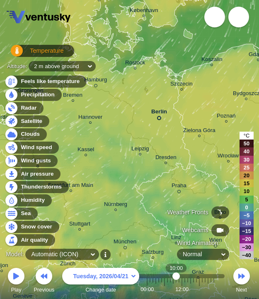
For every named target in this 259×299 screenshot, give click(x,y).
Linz (176, 238)
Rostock (135, 63)
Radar (24, 108)
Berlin (159, 113)
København (144, 11)
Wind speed (31, 148)
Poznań (226, 117)
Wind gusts (31, 161)
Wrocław (228, 156)
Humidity (28, 200)
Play (16, 281)
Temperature (32, 54)
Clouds (25, 134)
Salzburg (153, 253)
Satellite (26, 121)
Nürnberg (115, 205)
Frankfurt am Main (70, 186)
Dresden (166, 158)
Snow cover (31, 227)
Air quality (29, 240)
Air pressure (32, 174)
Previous (44, 281)
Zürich (67, 264)
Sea (21, 214)
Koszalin (212, 60)
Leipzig (140, 149)
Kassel (85, 150)
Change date (100, 281)
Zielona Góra (199, 131)
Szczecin (181, 85)
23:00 (213, 289)
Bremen (72, 96)
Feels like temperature (45, 82)
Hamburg (95, 81)
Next (241, 281)
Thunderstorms (36, 187)
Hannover (90, 118)
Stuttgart (79, 225)
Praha (179, 186)
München (125, 243)
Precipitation (33, 95)
